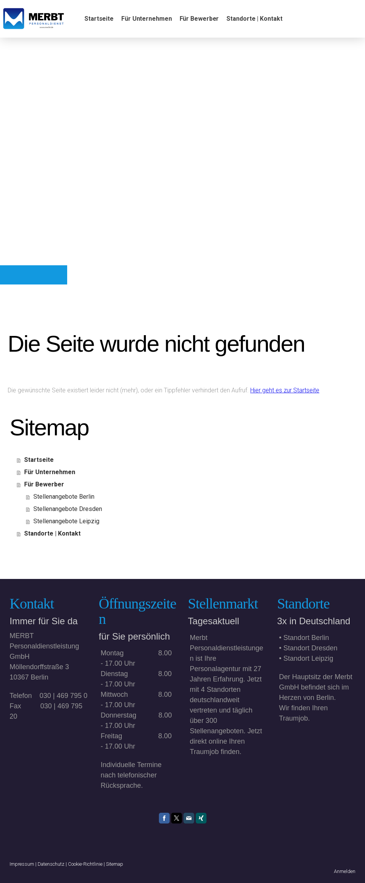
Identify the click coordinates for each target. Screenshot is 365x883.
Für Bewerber (199, 18)
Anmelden (344, 871)
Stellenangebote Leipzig (66, 521)
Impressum (22, 864)
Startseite (99, 18)
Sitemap (114, 864)
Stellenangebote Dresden (67, 509)
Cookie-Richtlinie (85, 864)
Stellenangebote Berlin (63, 496)
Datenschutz (51, 864)
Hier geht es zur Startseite (284, 390)
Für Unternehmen (146, 18)
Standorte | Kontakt (254, 18)
